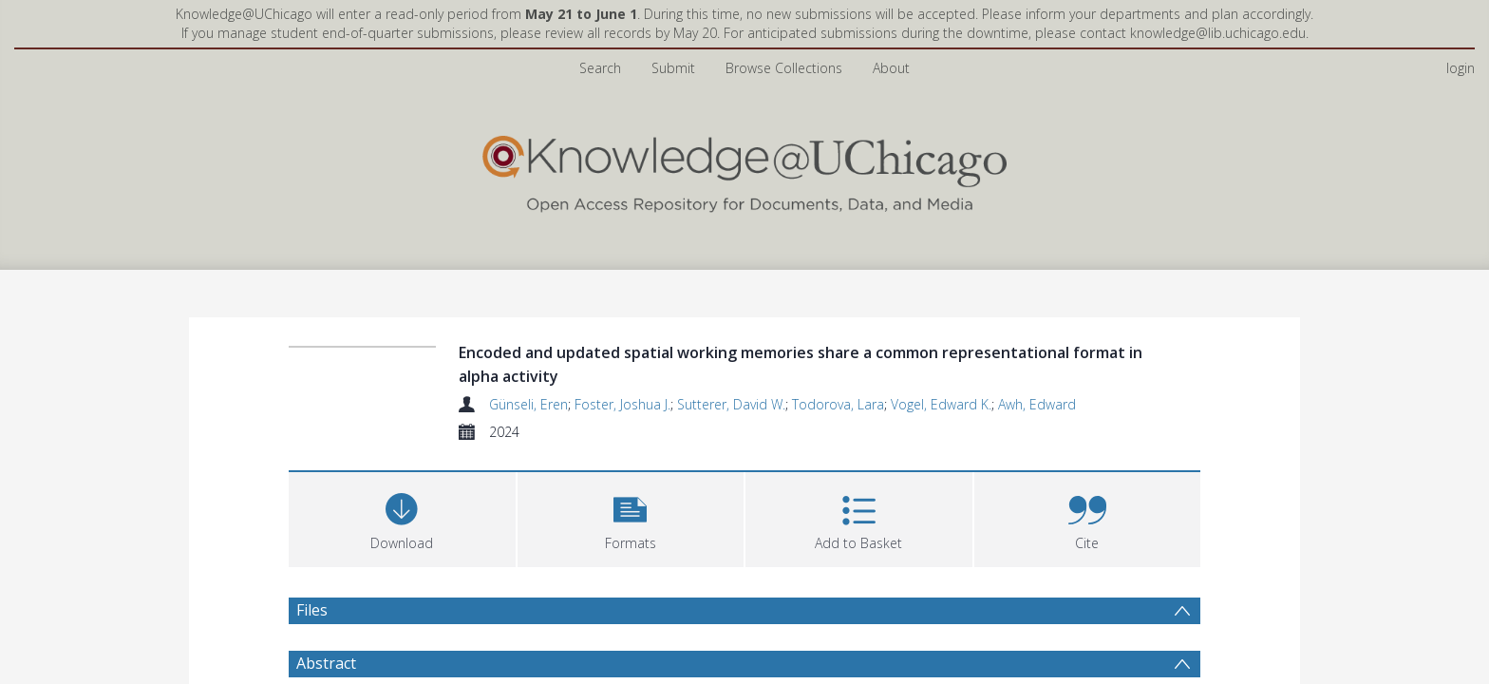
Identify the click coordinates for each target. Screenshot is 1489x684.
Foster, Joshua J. (622, 355)
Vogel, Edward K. (941, 355)
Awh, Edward (1037, 355)
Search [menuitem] (600, 19)
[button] (631, 468)
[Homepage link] (744, 120)
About (891, 19)
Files (312, 560)
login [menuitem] (1460, 19)
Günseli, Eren (528, 355)
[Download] (402, 468)
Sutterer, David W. (731, 355)
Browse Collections (784, 19)
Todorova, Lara (838, 355)
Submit (673, 19)
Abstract (326, 613)
